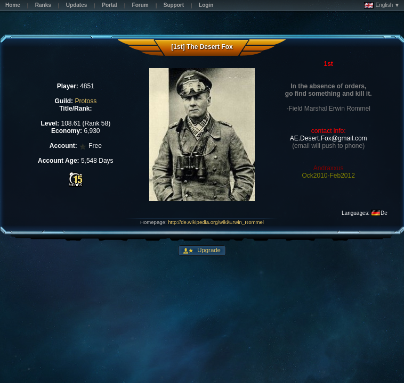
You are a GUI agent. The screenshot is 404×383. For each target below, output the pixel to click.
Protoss (85, 101)
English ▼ (382, 5)
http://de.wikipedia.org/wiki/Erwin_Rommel (216, 222)
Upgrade (208, 250)
